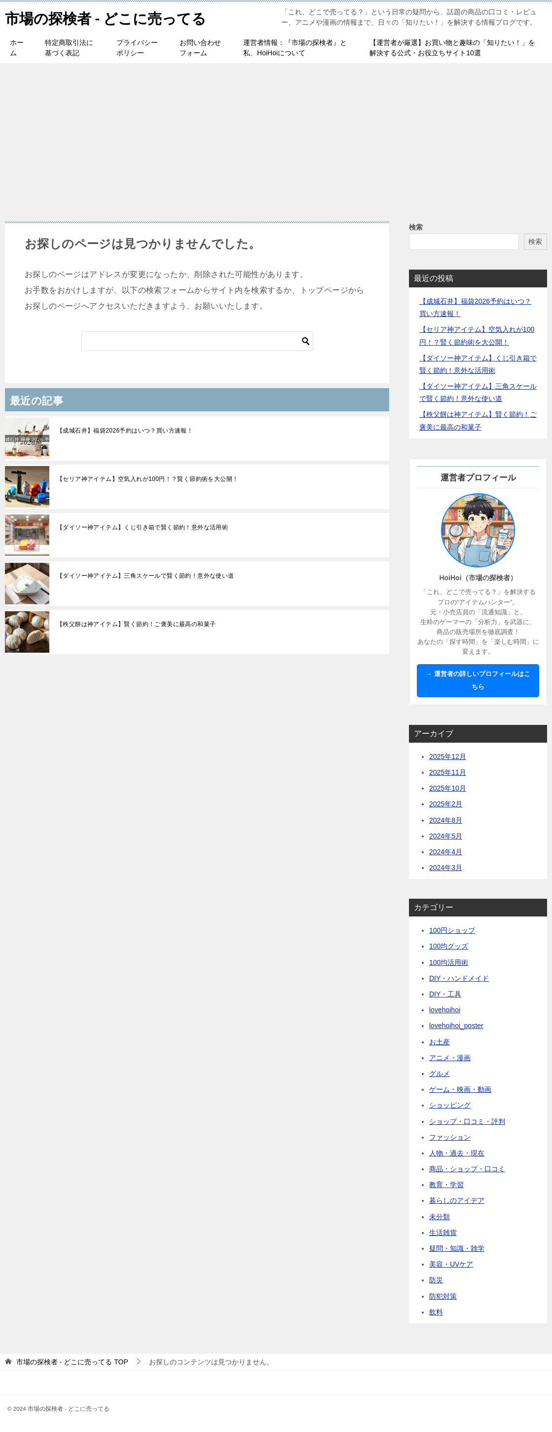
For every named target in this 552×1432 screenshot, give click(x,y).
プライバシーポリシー (137, 48)
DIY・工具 (445, 994)
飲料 (436, 1312)
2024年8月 (445, 820)
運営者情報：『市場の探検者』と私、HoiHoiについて (295, 48)
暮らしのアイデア (456, 1200)
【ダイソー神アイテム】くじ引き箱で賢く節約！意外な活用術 (142, 527)
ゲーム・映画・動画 (460, 1089)
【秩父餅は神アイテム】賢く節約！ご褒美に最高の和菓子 (136, 624)
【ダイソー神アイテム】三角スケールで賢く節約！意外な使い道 (145, 575)
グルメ (439, 1073)
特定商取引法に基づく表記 (69, 48)
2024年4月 (445, 852)
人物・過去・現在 (456, 1153)
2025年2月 (445, 804)
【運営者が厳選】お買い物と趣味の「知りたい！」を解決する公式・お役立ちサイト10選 (452, 48)
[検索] (197, 341)
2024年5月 (445, 836)
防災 (436, 1280)
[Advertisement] (276, 137)
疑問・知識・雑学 (456, 1248)
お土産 (439, 1042)
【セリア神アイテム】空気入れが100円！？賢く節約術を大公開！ (147, 479)
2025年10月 (447, 788)
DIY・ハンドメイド (459, 978)
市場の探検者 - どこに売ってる (109, 17)
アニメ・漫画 (450, 1058)
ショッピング (450, 1105)
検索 (416, 227)
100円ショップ (452, 930)
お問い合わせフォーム (200, 48)
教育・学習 (446, 1185)
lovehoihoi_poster (456, 1026)
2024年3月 (445, 868)
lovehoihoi (444, 1010)
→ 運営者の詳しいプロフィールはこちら (478, 680)
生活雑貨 (443, 1232)
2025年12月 (447, 756)
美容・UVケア (451, 1264)
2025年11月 (447, 772)
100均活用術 (448, 962)
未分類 (439, 1217)
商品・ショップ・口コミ (467, 1169)
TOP (72, 1362)
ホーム (17, 48)
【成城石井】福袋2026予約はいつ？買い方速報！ (125, 430)
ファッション (450, 1137)
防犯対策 (443, 1296)
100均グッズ (448, 946)
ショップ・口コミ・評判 (467, 1121)
